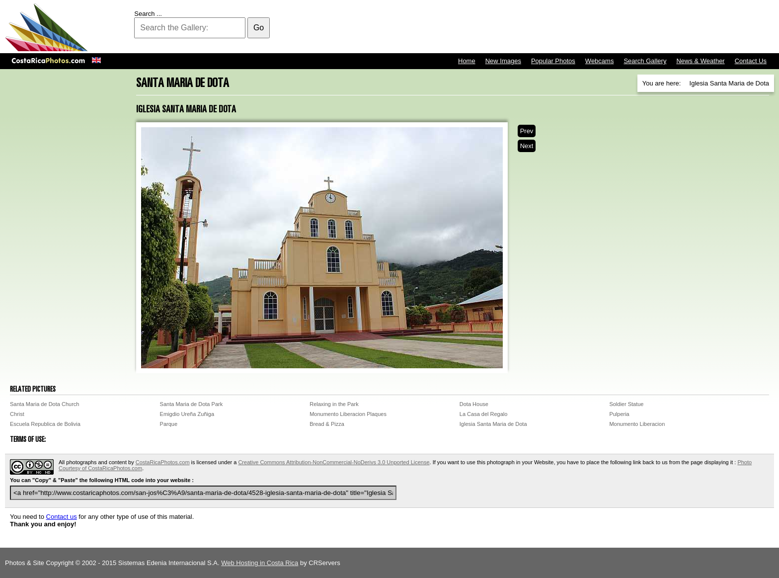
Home (466, 61)
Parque (168, 424)
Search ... (148, 13)
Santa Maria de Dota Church (44, 404)
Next (527, 146)
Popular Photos (553, 61)
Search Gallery (644, 61)
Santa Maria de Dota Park (191, 404)
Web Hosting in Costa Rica (259, 563)
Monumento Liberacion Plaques (348, 414)
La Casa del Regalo (484, 414)
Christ (17, 414)
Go (258, 27)
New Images (503, 61)
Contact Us (751, 61)
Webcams (599, 61)
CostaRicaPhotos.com (163, 462)
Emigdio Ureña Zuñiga (187, 414)
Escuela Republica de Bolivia (45, 424)
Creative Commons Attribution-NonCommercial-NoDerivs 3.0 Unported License (333, 462)
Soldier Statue (626, 404)
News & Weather (700, 61)
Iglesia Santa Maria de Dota (493, 424)
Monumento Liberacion (637, 424)
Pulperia (619, 414)
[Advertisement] (593, 27)
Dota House (474, 404)
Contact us (61, 516)
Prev (527, 131)
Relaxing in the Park (334, 404)
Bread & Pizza (327, 424)
